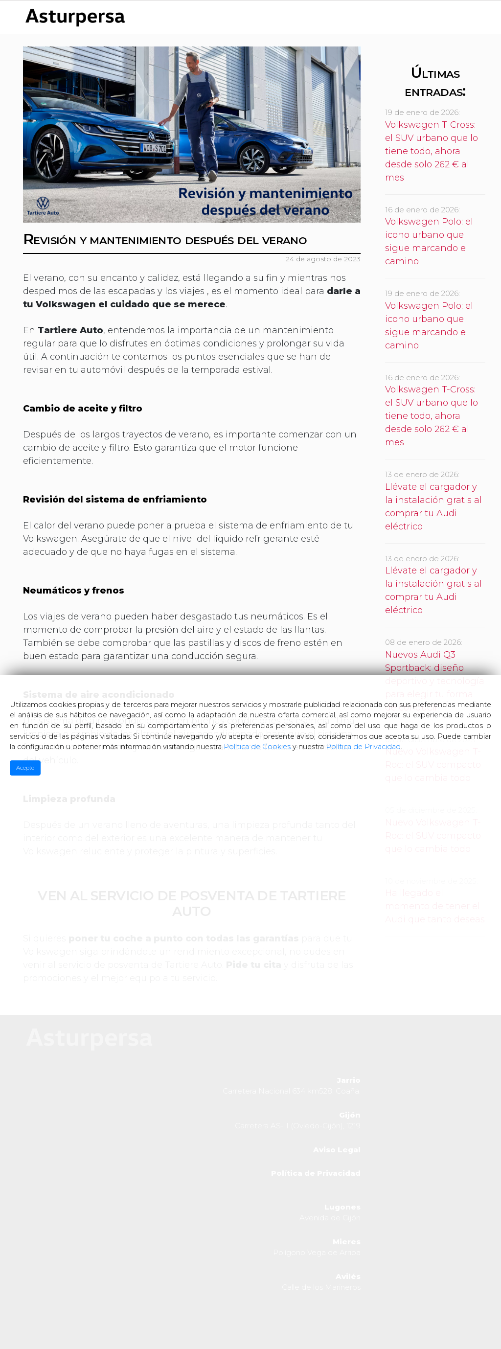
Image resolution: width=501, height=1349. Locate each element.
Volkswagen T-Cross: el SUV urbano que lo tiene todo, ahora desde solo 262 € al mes (431, 151)
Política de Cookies (257, 746)
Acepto (25, 767)
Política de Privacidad (363, 746)
